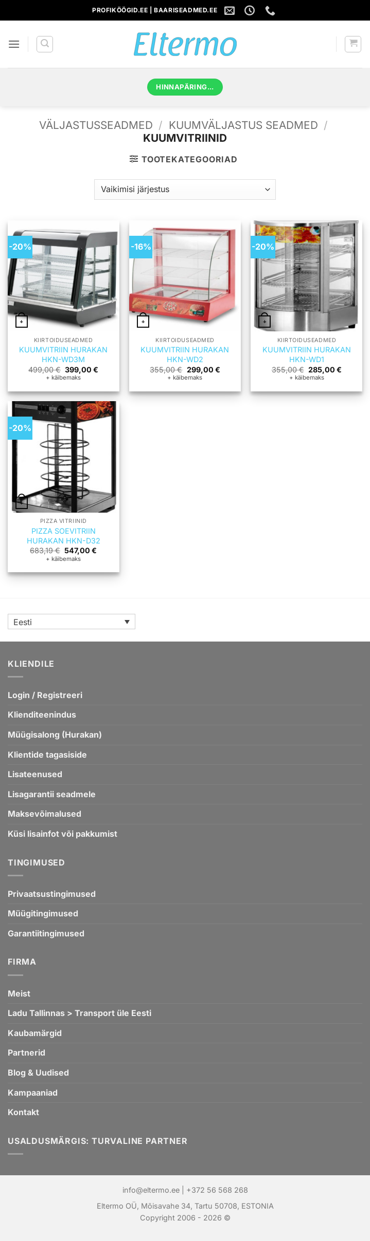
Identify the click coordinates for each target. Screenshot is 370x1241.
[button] (14, 44)
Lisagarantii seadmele (52, 794)
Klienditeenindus (42, 714)
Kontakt (23, 1112)
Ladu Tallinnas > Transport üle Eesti (79, 1013)
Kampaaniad (33, 1092)
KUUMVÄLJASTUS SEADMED (243, 125)
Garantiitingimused (46, 933)
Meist (19, 993)
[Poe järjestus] (184, 189)
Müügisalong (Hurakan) (55, 734)
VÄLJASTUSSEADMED (96, 125)
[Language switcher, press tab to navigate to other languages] (71, 621)
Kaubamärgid (35, 1033)
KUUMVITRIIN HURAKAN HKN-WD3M (63, 354)
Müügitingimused (43, 913)
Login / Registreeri (45, 695)
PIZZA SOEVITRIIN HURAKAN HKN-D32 (63, 536)
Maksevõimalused (44, 813)
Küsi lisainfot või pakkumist (62, 834)
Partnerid (26, 1052)
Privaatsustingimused (52, 894)
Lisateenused (35, 774)
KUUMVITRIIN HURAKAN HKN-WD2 (184, 354)
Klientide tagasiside (47, 754)
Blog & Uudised (38, 1072)
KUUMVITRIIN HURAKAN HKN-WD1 (306, 354)
